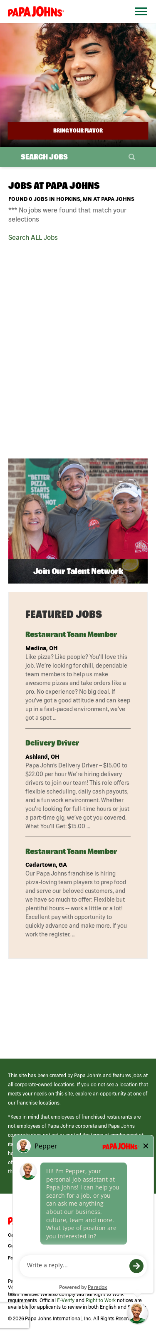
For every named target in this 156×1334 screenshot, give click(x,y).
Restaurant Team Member (71, 634)
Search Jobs (44, 156)
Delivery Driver (52, 742)
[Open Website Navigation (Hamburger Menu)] (138, 21)
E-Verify (65, 1300)
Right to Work (101, 1300)
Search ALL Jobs (33, 237)
